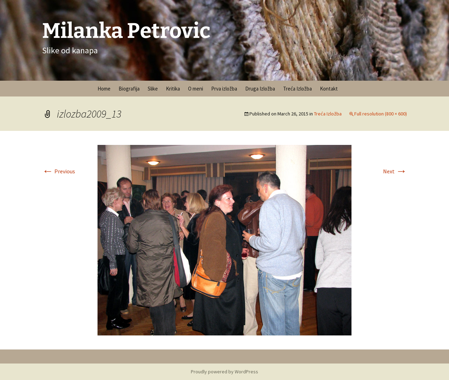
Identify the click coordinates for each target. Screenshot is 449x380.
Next (395, 171)
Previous (58, 171)
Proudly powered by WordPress (224, 371)
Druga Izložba (260, 88)
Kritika (173, 88)
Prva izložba (224, 88)
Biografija (129, 88)
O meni (195, 88)
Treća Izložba (297, 88)
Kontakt (329, 88)
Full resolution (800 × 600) (380, 114)
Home (104, 88)
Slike (153, 88)
